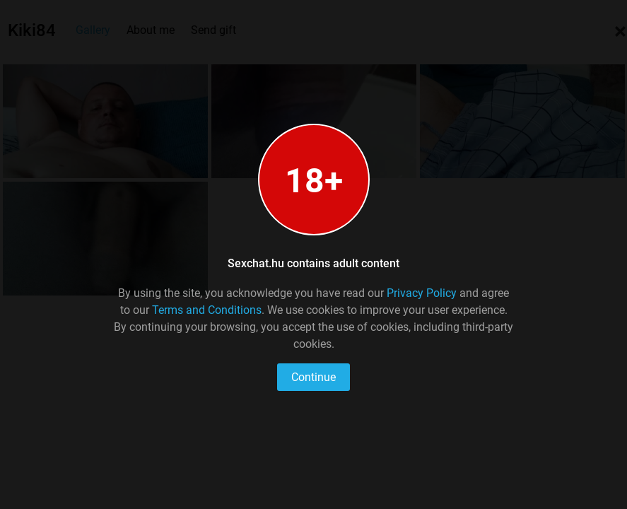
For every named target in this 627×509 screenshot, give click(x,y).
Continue (313, 377)
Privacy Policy (422, 293)
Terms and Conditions (207, 310)
